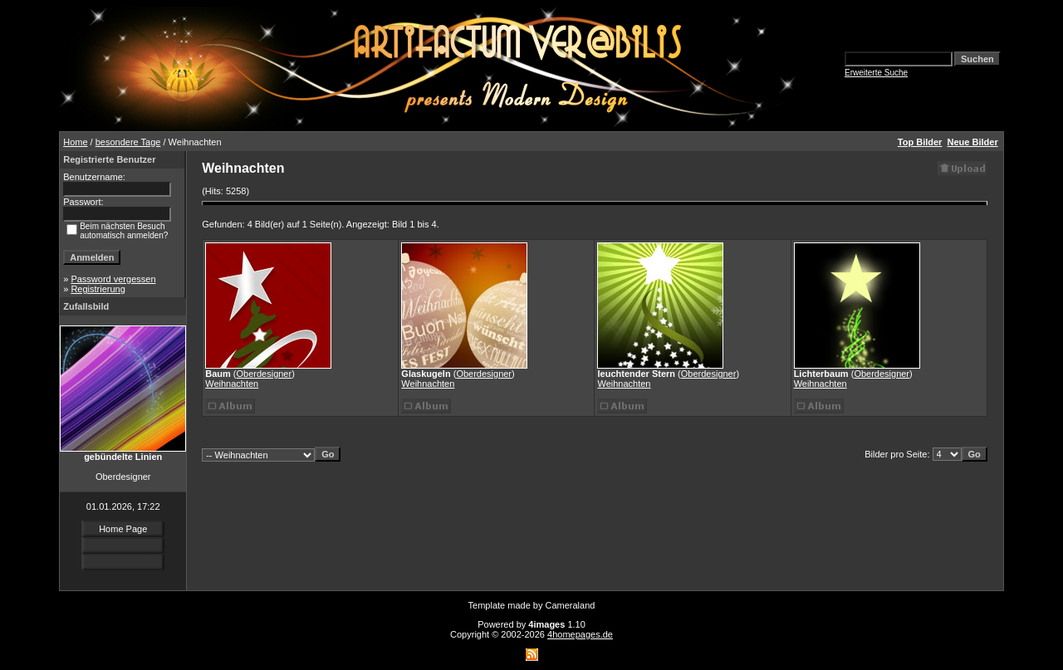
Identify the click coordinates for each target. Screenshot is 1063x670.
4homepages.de (580, 634)
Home (75, 142)
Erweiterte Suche (876, 72)
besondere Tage (128, 142)
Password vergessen (113, 279)
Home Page (123, 529)
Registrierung (98, 289)
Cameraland (570, 605)
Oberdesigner (264, 374)
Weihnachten (231, 384)
